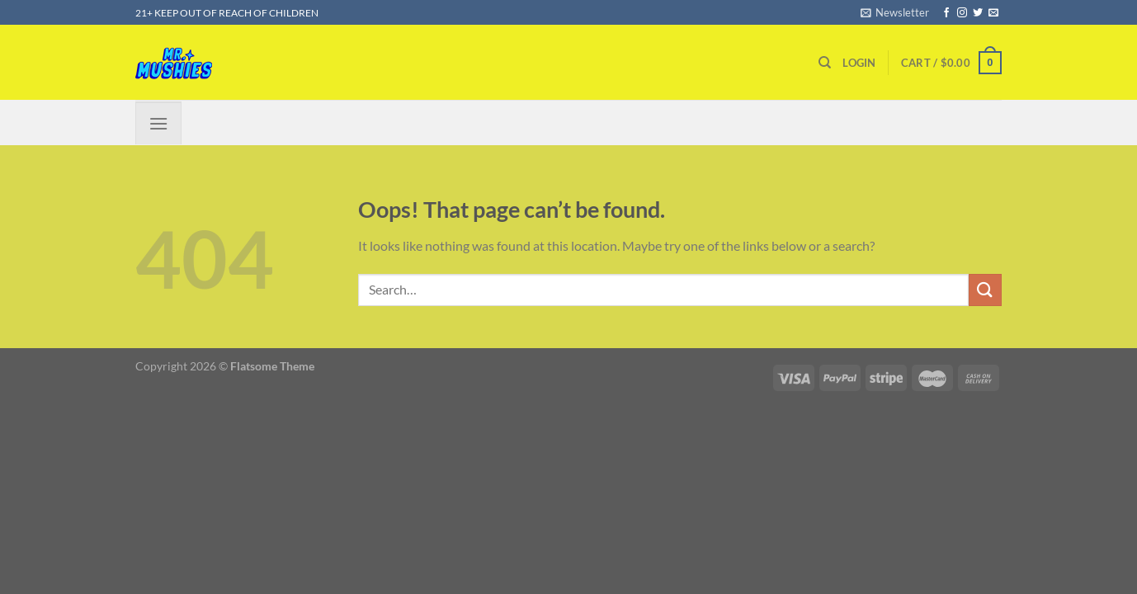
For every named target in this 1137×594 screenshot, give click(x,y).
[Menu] (158, 122)
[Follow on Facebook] (946, 13)
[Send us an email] (993, 13)
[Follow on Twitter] (978, 13)
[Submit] (985, 290)
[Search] (825, 62)
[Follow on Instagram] (962, 13)
